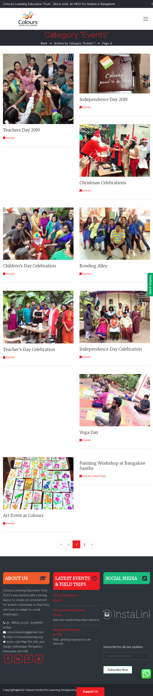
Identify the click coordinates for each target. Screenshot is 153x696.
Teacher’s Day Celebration (29, 349)
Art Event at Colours (23, 515)
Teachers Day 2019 (21, 130)
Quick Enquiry (150, 284)
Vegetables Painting (66, 629)
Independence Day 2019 (103, 99)
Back (44, 43)
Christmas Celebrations (102, 182)
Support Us (90, 691)
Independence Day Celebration (110, 349)
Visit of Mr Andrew (65, 595)
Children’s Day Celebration (29, 266)
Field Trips (98, 476)
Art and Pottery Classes (69, 610)
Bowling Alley (93, 266)
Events (10, 137)
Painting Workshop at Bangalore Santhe (112, 465)
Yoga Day (88, 432)
